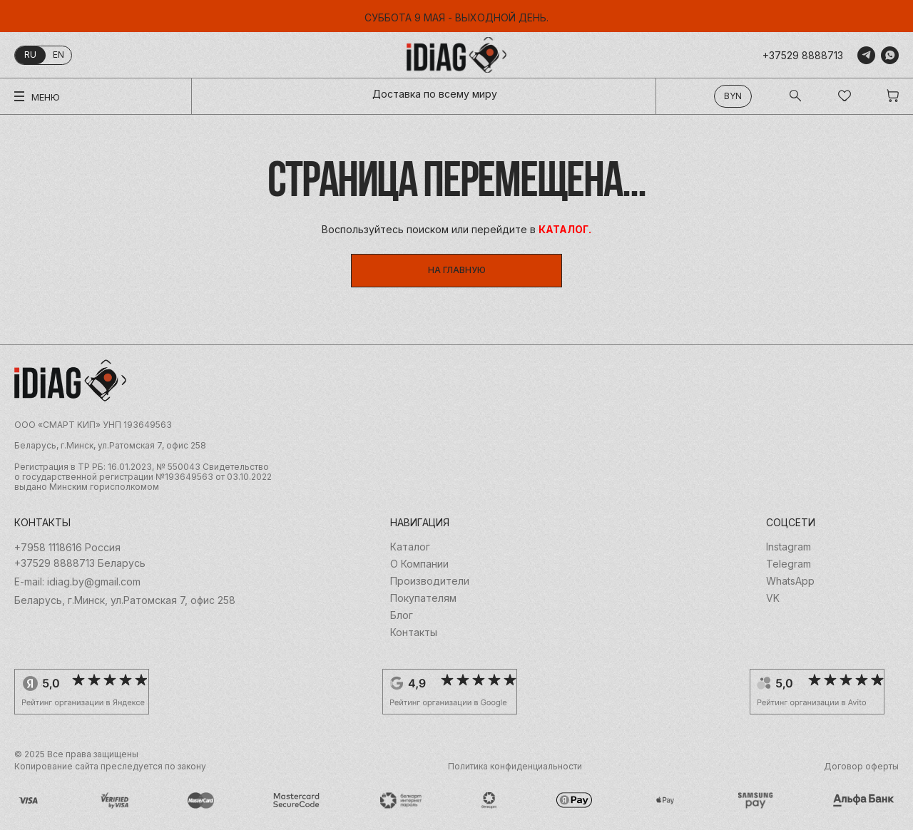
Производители (429, 581)
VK (773, 598)
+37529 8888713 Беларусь (80, 563)
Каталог (410, 547)
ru (30, 54)
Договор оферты (861, 766)
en (58, 54)
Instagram (788, 547)
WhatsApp (790, 581)
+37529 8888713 (802, 55)
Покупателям (423, 598)
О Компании (419, 564)
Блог (401, 615)
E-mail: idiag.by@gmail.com (77, 582)
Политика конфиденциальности (515, 766)
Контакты (413, 632)
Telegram (788, 564)
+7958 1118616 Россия (67, 548)
